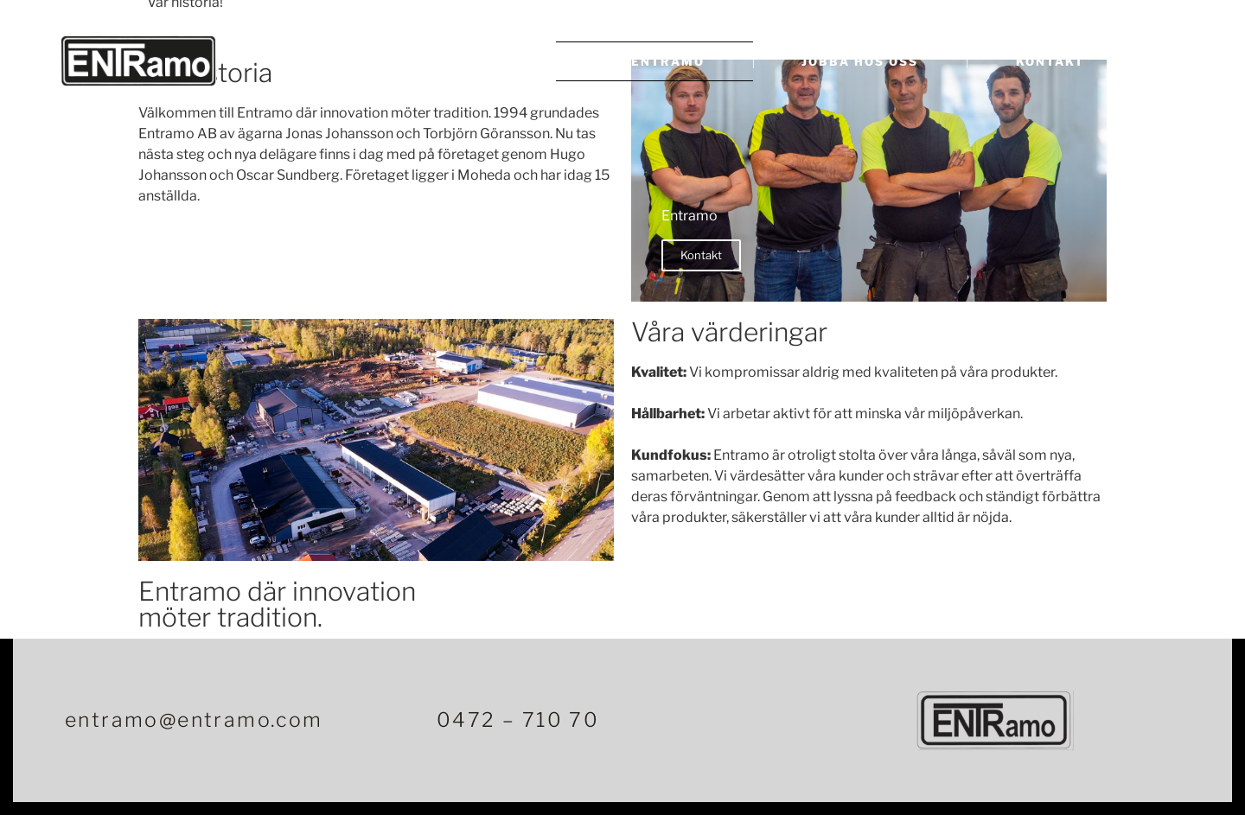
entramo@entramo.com (194, 720)
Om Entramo (654, 61)
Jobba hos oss (859, 61)
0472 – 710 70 (518, 720)
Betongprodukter (432, 61)
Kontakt (1050, 61)
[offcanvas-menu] (1162, 63)
